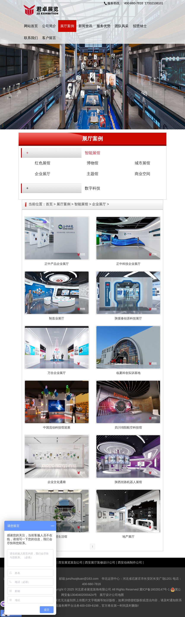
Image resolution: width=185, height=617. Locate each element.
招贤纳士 (140, 26)
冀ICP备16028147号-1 (154, 589)
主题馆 (92, 174)
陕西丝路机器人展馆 (128, 482)
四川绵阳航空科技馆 (128, 427)
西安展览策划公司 (70, 562)
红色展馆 (42, 163)
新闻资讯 (85, 26)
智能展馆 (92, 153)
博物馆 (92, 163)
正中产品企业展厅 (57, 263)
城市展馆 (142, 163)
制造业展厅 (56, 318)
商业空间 (142, 174)
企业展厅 (42, 174)
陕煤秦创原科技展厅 (128, 318)
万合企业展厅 (57, 373)
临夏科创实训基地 (128, 373)
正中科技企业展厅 (128, 263)
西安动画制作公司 (130, 562)
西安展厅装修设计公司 (100, 562)
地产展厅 (128, 536)
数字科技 (92, 188)
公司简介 (49, 26)
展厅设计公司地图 (112, 595)
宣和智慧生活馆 (56, 536)
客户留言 (49, 38)
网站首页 (31, 26)
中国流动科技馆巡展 (56, 427)
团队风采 (122, 26)
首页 (49, 204)
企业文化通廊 (57, 482)
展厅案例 (67, 26)
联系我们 (31, 38)
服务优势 (103, 26)
